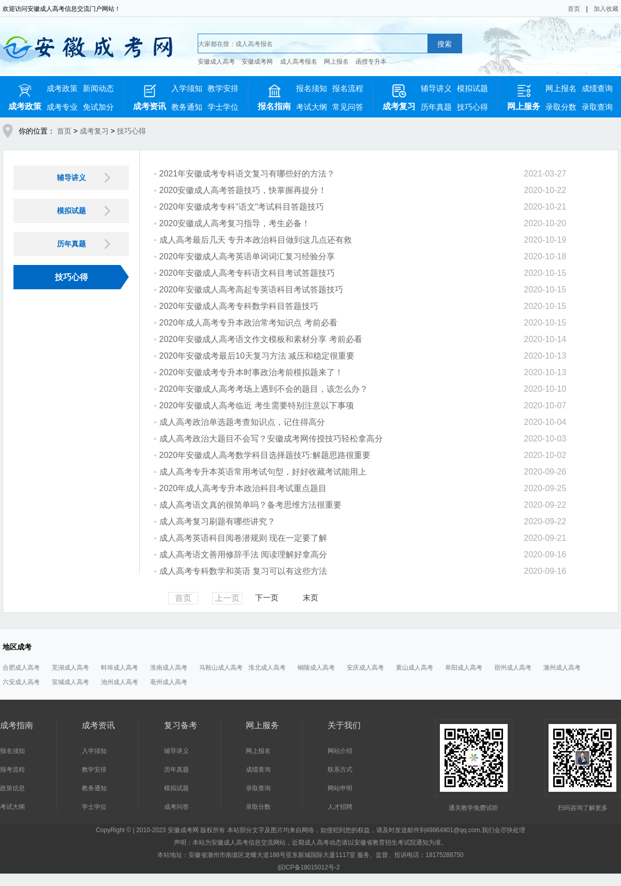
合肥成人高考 (21, 667)
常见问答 (347, 106)
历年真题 (436, 106)
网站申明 (340, 788)
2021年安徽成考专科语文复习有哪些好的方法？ (247, 173)
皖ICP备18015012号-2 (309, 867)
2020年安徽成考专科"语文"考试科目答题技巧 (241, 206)
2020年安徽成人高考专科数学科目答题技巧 (239, 306)
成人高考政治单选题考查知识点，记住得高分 (242, 422)
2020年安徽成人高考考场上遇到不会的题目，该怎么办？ (263, 389)
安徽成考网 (257, 61)
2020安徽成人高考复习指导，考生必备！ (234, 223)
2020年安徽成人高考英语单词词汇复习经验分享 (247, 256)
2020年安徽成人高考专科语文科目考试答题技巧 (247, 273)
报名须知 (311, 88)
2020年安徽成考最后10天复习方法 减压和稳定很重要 (257, 355)
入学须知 (186, 88)
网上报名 (336, 61)
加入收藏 (606, 8)
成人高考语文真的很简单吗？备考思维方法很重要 (250, 504)
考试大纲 (311, 106)
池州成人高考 (119, 682)
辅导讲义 (436, 88)
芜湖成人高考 (70, 667)
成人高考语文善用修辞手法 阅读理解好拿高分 (243, 554)
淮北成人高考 (267, 667)
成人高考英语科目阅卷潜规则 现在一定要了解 (243, 538)
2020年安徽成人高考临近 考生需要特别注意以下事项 (256, 405)
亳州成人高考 (168, 682)
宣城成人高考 (70, 682)
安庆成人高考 (365, 667)
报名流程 (347, 88)
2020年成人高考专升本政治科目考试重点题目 (243, 488)
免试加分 (98, 106)
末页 (310, 597)
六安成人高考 (21, 682)
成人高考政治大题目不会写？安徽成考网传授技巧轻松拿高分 (271, 438)
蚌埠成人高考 (119, 667)
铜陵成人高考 (316, 667)
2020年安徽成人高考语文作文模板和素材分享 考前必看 (260, 339)
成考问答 (176, 806)
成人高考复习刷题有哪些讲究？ (217, 521)
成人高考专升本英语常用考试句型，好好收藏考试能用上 (262, 471)
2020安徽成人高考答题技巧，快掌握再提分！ (243, 190)
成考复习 (94, 131)
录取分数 (560, 106)
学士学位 (223, 106)
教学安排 (223, 88)
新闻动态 (98, 88)
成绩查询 (597, 88)
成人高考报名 (298, 61)
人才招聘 (340, 806)
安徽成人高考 (216, 61)
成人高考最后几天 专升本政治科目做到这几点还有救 (255, 239)
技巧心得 (472, 106)
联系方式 (340, 769)
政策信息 (12, 788)
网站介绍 (340, 751)
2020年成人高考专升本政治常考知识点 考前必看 (248, 322)
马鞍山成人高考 (221, 667)
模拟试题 (472, 88)
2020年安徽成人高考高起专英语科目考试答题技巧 (251, 289)
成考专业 (62, 106)
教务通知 (186, 106)
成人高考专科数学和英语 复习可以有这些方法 (243, 571)
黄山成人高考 (414, 667)
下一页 (266, 597)
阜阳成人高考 (463, 667)
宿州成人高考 (512, 667)
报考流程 (12, 769)
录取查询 (597, 106)
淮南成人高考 (168, 667)
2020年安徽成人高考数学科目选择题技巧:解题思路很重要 (265, 455)
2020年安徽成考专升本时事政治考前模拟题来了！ (251, 372)
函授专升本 (371, 61)
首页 (574, 8)
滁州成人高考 (562, 667)
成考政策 (62, 88)
